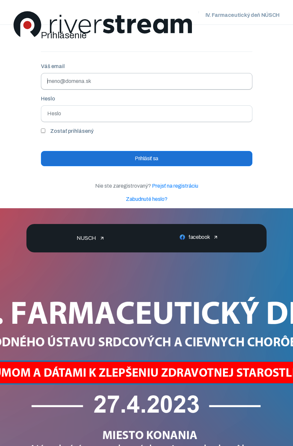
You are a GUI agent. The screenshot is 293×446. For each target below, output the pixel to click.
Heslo (48, 98)
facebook (199, 237)
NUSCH (86, 238)
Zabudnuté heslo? (146, 199)
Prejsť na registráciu (175, 186)
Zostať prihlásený (71, 131)
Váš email (53, 66)
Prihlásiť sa (146, 158)
